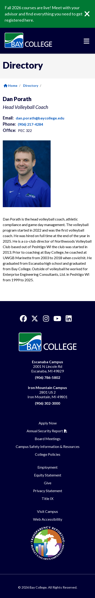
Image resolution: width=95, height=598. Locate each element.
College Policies (47, 454)
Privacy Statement (47, 490)
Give (47, 483)
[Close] (90, 14)
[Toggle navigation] (86, 41)
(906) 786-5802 (47, 377)
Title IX (47, 498)
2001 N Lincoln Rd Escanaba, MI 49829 (47, 366)
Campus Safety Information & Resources (48, 446)
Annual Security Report (45, 431)
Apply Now (48, 423)
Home (10, 85)
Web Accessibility (47, 519)
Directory (30, 85)
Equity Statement (47, 475)
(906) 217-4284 (30, 124)
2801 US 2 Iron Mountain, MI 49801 (47, 392)
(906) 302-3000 (47, 403)
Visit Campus (47, 511)
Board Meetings (48, 438)
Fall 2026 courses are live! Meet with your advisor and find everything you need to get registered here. (44, 14)
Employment (47, 467)
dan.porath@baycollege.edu (40, 118)
